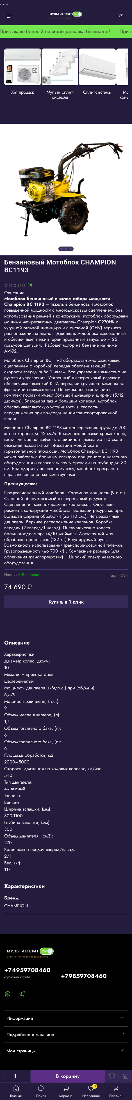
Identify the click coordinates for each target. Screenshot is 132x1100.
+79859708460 (84, 976)
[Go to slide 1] (61, 248)
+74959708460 (27, 970)
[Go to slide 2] (66, 248)
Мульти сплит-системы (62, 94)
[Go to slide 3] (70, 248)
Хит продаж (24, 92)
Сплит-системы (100, 92)
